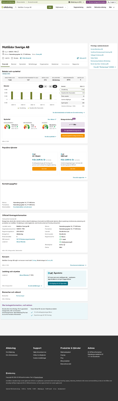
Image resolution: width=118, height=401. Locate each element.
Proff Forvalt (48, 389)
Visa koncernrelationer (78, 265)
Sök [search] (50, 7)
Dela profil (81, 58)
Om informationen (12, 355)
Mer (112, 7)
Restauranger (20, 296)
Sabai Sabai (94, 58)
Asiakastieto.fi (61, 389)
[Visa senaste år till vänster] (41, 86)
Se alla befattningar (35, 286)
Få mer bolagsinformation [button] (96, 2)
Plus (62, 358)
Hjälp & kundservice (39, 352)
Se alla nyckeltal (50, 136)
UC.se (54, 389)
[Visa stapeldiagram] (55, 86)
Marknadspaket (65, 352)
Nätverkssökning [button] (100, 7)
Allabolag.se (41, 389)
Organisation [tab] (44, 64)
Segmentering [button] (78, 7)
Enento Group (39, 377)
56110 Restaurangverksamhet (26, 239)
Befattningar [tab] (33, 64)
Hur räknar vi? (52, 119)
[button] (89, 7)
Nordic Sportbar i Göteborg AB (100, 64)
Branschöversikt (33, 2)
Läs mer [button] (44, 169)
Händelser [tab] (55, 64)
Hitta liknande (25, 58)
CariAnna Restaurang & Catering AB (101, 52)
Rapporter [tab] (75, 64)
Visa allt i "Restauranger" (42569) (105, 67)
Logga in (112, 2)
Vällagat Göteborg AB (97, 55)
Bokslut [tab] (13, 64)
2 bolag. (34, 260)
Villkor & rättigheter (39, 355)
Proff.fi (34, 389)
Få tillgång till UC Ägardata (57, 283)
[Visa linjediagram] (50, 86)
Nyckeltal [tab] (22, 64)
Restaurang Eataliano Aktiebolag (100, 61)
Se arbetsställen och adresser (22, 207)
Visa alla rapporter (79, 177)
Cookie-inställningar (39, 358)
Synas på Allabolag (8, 2)
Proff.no (24, 389)
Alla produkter (21, 2)
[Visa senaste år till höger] (45, 86)
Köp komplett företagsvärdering (73, 135)
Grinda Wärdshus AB (97, 49)
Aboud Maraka (21, 242)
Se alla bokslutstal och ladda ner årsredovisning (69, 112)
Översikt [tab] (5, 64)
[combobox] (31, 7)
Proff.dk (29, 389)
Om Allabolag (10, 352)
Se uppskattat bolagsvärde (72, 130)
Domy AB (39, 54)
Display (62, 355)
